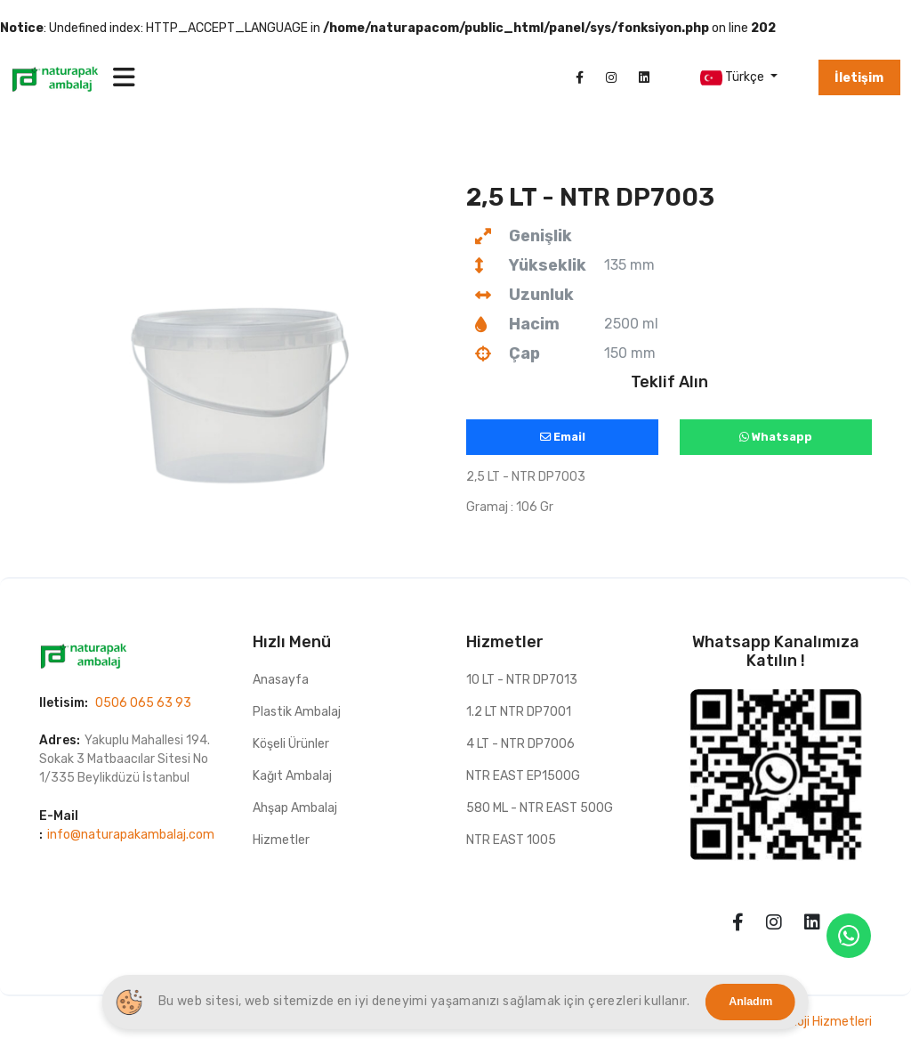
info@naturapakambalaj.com (130, 834)
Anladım (750, 1001)
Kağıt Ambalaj (292, 775)
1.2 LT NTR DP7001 (518, 711)
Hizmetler (281, 840)
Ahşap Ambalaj (295, 808)
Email (562, 436)
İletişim (858, 77)
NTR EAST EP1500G (523, 775)
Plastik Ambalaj (297, 711)
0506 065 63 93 (143, 702)
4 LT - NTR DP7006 (520, 743)
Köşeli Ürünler (291, 743)
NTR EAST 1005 (511, 840)
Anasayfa (281, 679)
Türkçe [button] (733, 78)
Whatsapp (775, 436)
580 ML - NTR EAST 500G (539, 808)
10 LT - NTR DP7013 (521, 679)
